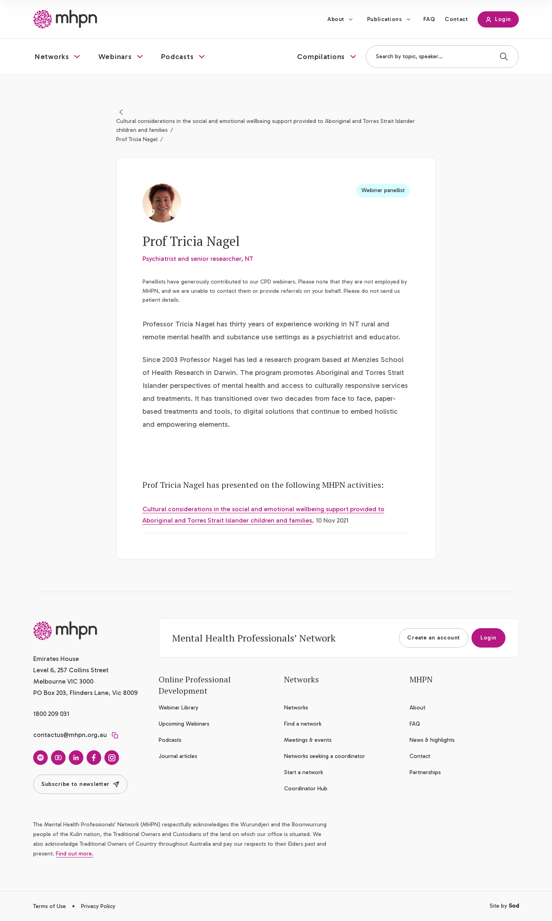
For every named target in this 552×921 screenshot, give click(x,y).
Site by (504, 905)
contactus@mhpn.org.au (70, 735)
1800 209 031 (51, 714)
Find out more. (74, 853)
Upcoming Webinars (184, 723)
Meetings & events (307, 740)
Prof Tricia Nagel (136, 139)
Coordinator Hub (305, 788)
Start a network (303, 772)
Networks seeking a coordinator (324, 756)
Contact (456, 19)
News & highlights (432, 740)
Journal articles (178, 756)
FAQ (429, 19)
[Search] (504, 56)
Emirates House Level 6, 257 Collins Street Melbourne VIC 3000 (70, 670)
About (335, 19)
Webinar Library (178, 707)
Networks (296, 707)
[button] (58, 56)
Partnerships (425, 772)
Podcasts (170, 740)
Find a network (302, 723)
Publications (384, 19)
